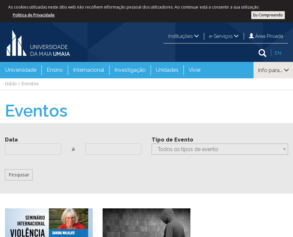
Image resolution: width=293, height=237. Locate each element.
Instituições (183, 36)
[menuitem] (20, 70)
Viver (195, 70)
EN (278, 52)
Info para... (273, 70)
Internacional (88, 70)
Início (11, 84)
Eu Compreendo (268, 15)
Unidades (167, 70)
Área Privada (266, 36)
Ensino (55, 70)
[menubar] (103, 70)
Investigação (130, 70)
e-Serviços (224, 36)
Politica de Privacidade (34, 15)
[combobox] (220, 149)
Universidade (21, 70)
